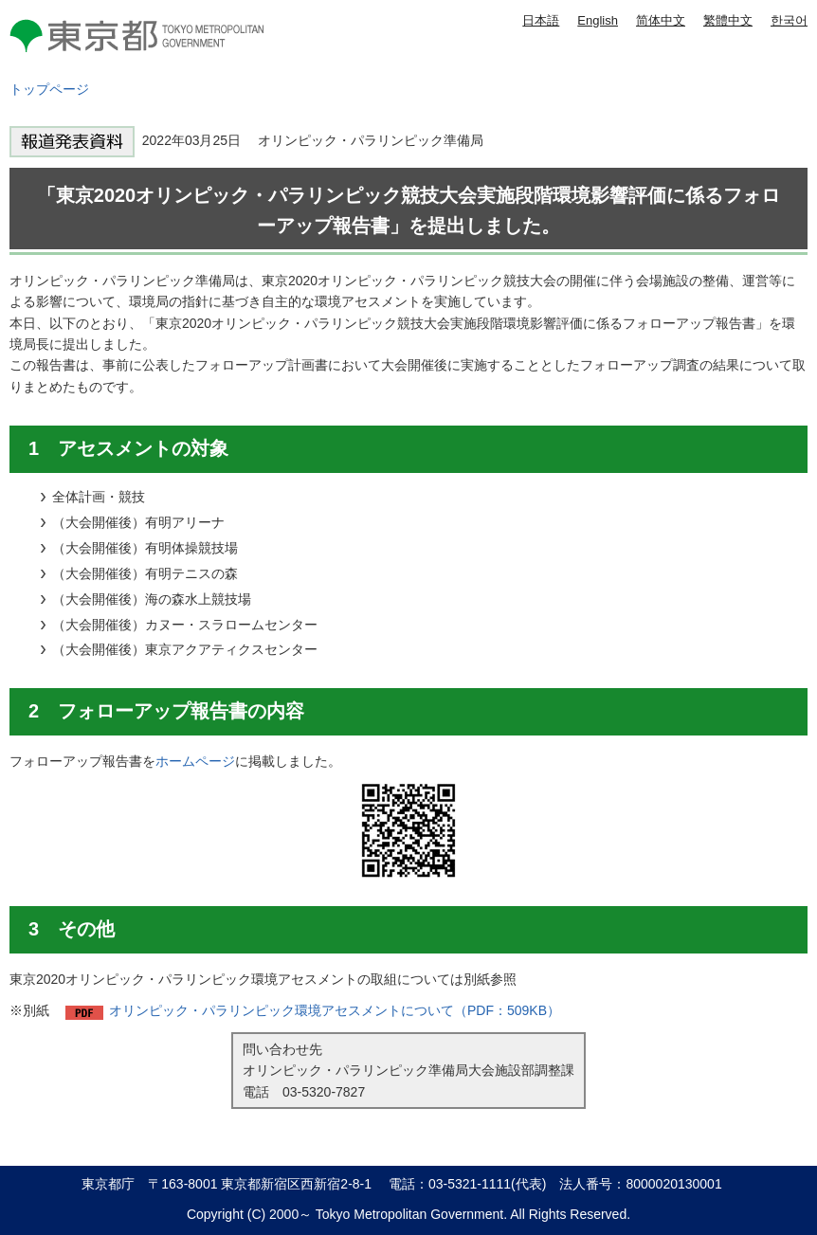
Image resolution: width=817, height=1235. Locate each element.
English (597, 20)
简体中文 (660, 20)
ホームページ (195, 761)
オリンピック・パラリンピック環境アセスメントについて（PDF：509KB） (334, 1010)
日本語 (540, 20)
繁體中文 (728, 20)
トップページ (49, 89)
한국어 (789, 20)
